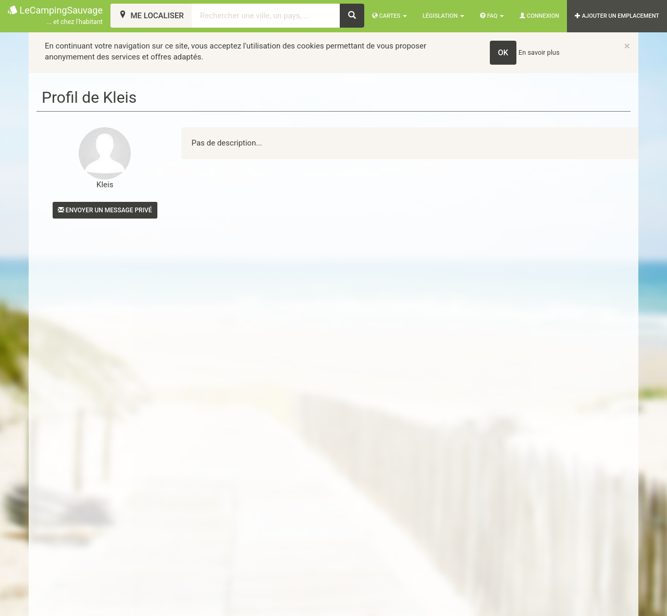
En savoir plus (539, 52)
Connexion (539, 16)
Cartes (389, 16)
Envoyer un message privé (105, 210)
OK (503, 52)
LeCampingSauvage (55, 16)
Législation (443, 16)
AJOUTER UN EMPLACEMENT (617, 16)
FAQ (492, 16)
